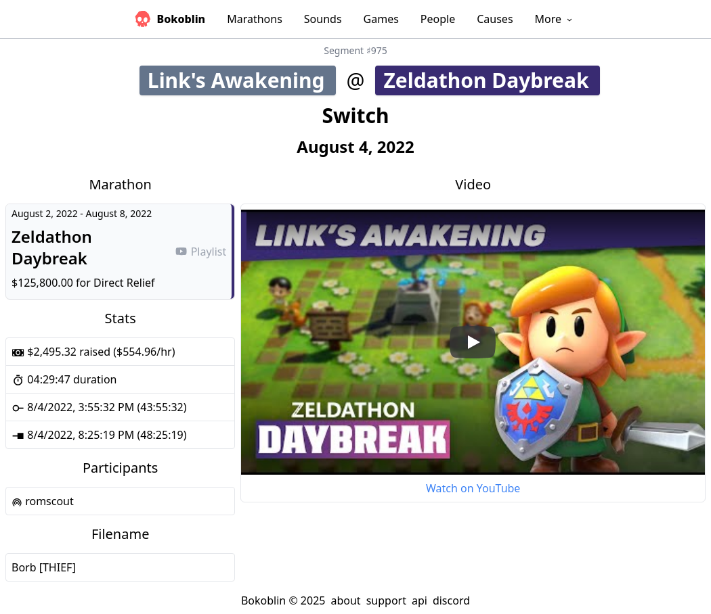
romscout (43, 501)
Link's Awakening (241, 80)
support (386, 600)
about (345, 600)
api (419, 600)
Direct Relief (124, 282)
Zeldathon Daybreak (491, 80)
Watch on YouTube (473, 488)
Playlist (200, 251)
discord (451, 600)
